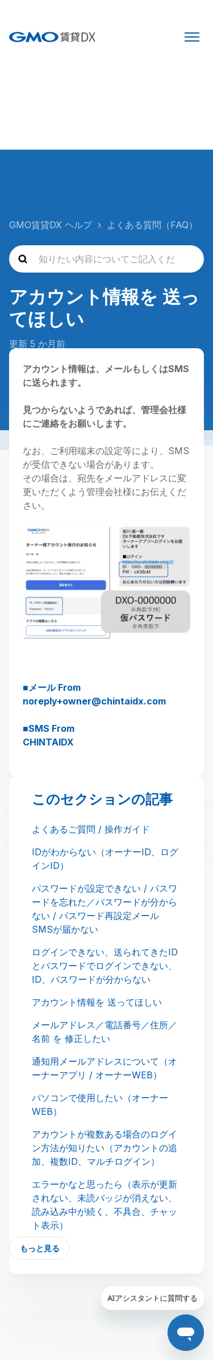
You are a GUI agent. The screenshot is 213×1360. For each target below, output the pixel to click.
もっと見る (40, 1248)
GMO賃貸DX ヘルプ (50, 224)
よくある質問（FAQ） (152, 224)
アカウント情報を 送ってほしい (97, 1002)
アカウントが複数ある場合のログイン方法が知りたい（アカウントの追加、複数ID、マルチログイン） (104, 1147)
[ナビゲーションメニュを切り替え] (192, 37)
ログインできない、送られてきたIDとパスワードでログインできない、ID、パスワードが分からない (105, 965)
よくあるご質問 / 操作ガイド (91, 829)
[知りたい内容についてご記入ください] (106, 259)
